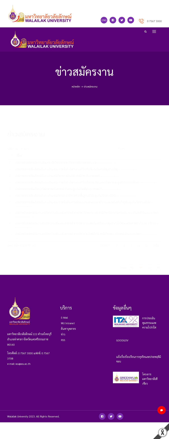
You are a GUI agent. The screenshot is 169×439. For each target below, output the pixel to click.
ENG (103, 20)
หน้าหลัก (76, 86)
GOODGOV (122, 343)
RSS (63, 342)
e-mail (64, 320)
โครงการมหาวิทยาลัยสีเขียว (149, 381)
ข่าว (63, 337)
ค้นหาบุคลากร (68, 331)
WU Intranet (68, 326)
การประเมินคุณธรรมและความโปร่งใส (149, 325)
